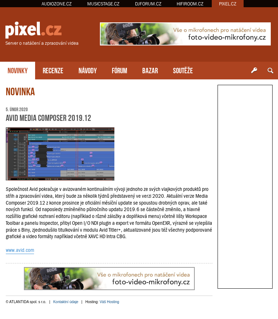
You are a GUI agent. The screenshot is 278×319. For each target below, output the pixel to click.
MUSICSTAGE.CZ (103, 3)
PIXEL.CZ (227, 3)
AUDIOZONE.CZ (57, 3)
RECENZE (53, 70)
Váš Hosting (109, 302)
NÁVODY (88, 70)
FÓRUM (119, 70)
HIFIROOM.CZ (190, 3)
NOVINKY (18, 70)
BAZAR (150, 70)
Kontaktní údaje (66, 302)
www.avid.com (20, 250)
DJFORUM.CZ (148, 3)
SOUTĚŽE (183, 70)
